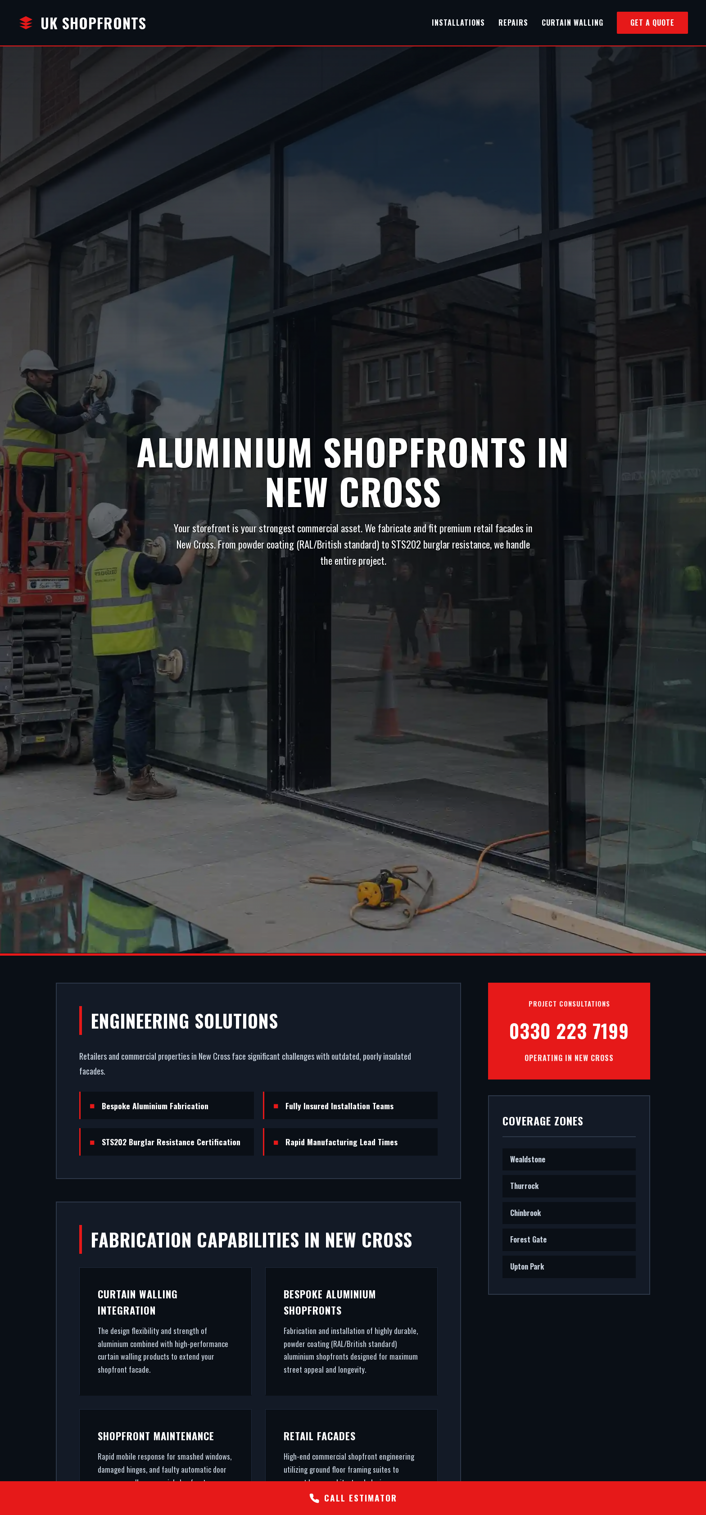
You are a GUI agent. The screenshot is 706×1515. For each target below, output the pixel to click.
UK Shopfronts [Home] (82, 22)
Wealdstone (527, 1158)
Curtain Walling (572, 22)
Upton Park (527, 1266)
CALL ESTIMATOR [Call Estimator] (353, 1497)
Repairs (513, 22)
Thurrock (524, 1185)
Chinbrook (525, 1212)
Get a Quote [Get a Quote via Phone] (652, 22)
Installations (458, 22)
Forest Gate (528, 1239)
